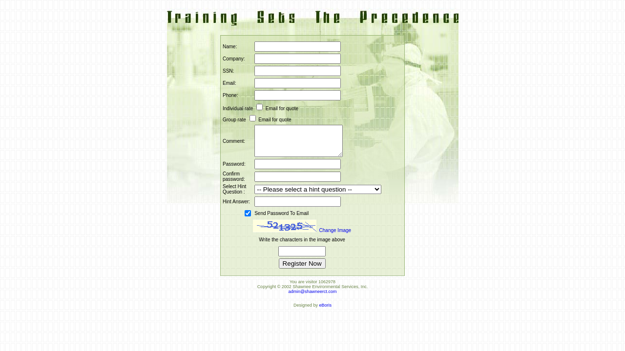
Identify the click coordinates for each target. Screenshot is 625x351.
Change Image (335, 236)
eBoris (325, 311)
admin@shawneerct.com (312, 297)
